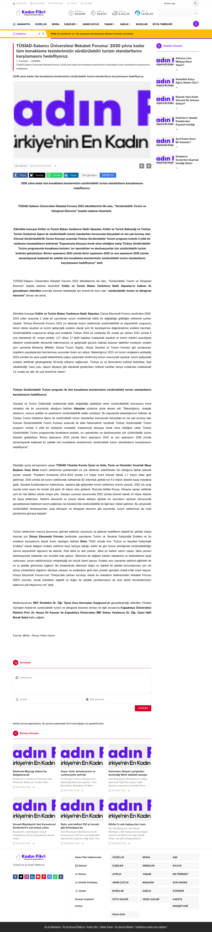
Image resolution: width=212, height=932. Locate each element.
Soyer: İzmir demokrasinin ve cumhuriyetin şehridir (78, 773)
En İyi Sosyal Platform (74, 926)
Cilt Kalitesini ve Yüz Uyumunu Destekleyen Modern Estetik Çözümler (92, 33)
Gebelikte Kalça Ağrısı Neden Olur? (187, 81)
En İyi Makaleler (53, 926)
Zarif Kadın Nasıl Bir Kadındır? (186, 140)
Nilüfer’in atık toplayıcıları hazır (127, 824)
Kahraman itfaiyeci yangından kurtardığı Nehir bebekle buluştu (128, 773)
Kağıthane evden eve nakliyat (151, 926)
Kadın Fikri (92, 926)
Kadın (110, 926)
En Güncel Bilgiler (124, 926)
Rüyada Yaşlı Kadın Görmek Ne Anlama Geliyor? (187, 100)
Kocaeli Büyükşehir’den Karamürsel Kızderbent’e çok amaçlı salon (34, 826)
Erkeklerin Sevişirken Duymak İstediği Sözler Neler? (187, 161)
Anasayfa (22, 61)
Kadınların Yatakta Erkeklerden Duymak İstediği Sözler (186, 123)
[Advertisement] (82, 647)
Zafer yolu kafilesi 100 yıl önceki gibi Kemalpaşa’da (80, 826)
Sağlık (103, 926)
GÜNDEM (35, 61)
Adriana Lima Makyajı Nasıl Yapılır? (184, 62)
